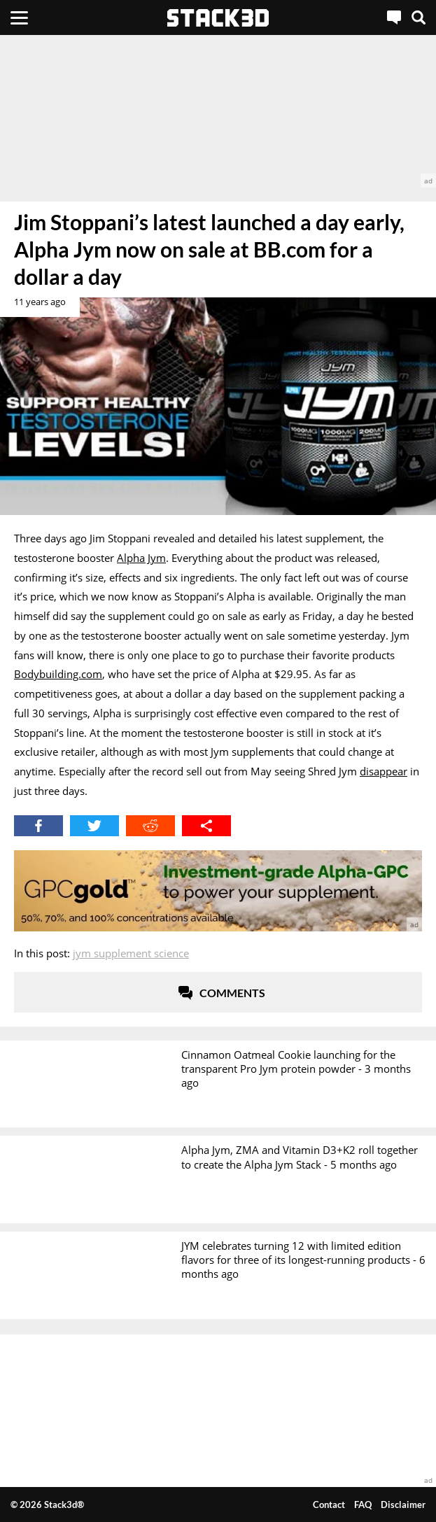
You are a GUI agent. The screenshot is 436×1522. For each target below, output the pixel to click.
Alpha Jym (141, 558)
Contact (329, 1504)
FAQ (363, 1504)
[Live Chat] (394, 17)
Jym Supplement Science (131, 953)
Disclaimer (403, 1504)
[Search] (419, 17)
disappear (383, 771)
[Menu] (19, 17)
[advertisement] (218, 111)
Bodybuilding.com (58, 674)
